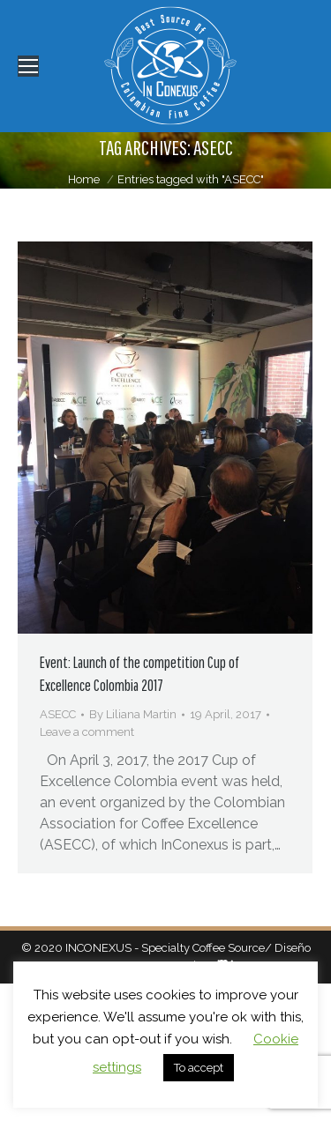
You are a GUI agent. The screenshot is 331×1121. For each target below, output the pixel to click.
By (133, 714)
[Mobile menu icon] (28, 66)
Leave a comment (87, 732)
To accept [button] (198, 1067)
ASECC (58, 714)
